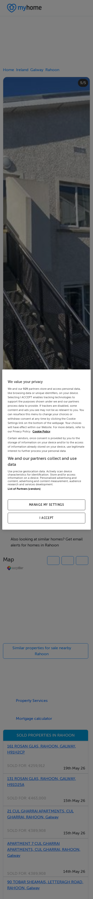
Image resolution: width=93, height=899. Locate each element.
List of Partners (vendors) (24, 489)
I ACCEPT (46, 518)
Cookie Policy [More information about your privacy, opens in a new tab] (41, 431)
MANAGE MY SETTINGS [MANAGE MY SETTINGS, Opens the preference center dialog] (46, 505)
